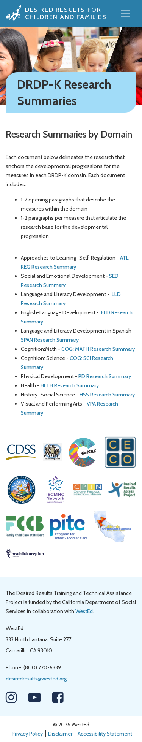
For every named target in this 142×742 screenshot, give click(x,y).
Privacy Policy (27, 733)
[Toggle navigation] (125, 13)
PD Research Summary (104, 376)
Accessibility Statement (105, 733)
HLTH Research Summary (70, 385)
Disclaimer (60, 733)
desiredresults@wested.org (36, 678)
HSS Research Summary (107, 394)
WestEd (84, 611)
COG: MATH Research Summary (98, 349)
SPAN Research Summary (50, 339)
